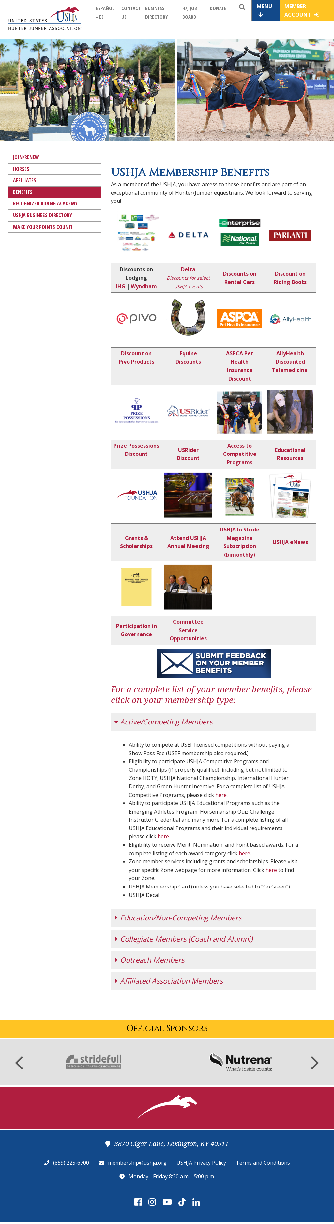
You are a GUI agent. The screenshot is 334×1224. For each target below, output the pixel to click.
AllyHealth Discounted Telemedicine (290, 362)
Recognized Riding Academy (45, 203)
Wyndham (144, 286)
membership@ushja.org (137, 1159)
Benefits (23, 192)
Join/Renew (26, 157)
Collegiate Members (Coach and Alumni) (186, 935)
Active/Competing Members (166, 721)
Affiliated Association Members (171, 977)
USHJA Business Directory (42, 215)
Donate (218, 8)
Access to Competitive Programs (239, 454)
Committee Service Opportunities (188, 630)
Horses (21, 168)
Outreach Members (152, 956)
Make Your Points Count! (42, 227)
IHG (120, 286)
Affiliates (24, 180)
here (221, 795)
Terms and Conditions (263, 1159)
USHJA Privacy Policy (201, 1159)
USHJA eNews (290, 541)
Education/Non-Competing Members (180, 914)
